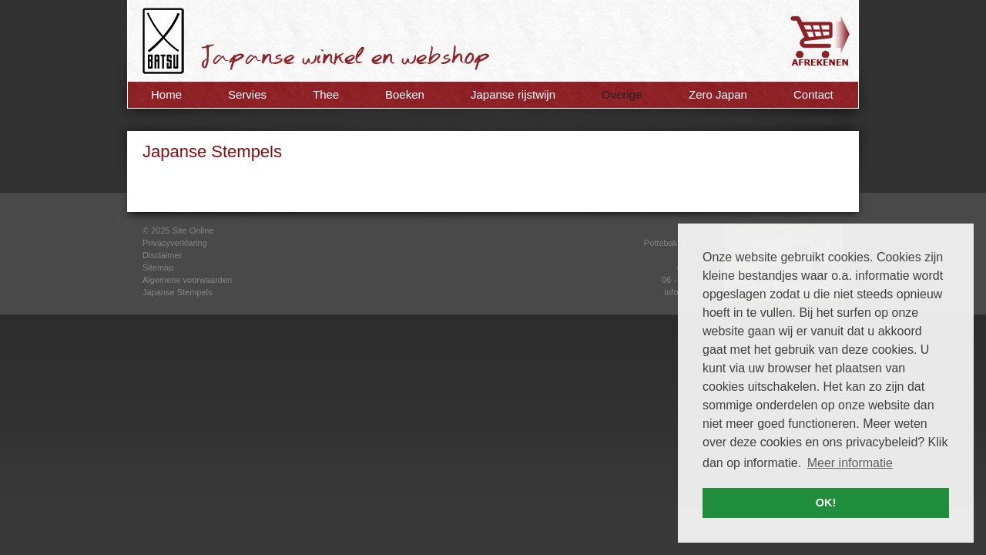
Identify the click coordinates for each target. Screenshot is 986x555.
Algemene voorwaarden (187, 279)
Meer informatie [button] (850, 462)
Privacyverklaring (175, 242)
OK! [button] (826, 502)
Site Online (193, 230)
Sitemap (158, 267)
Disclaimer (162, 255)
